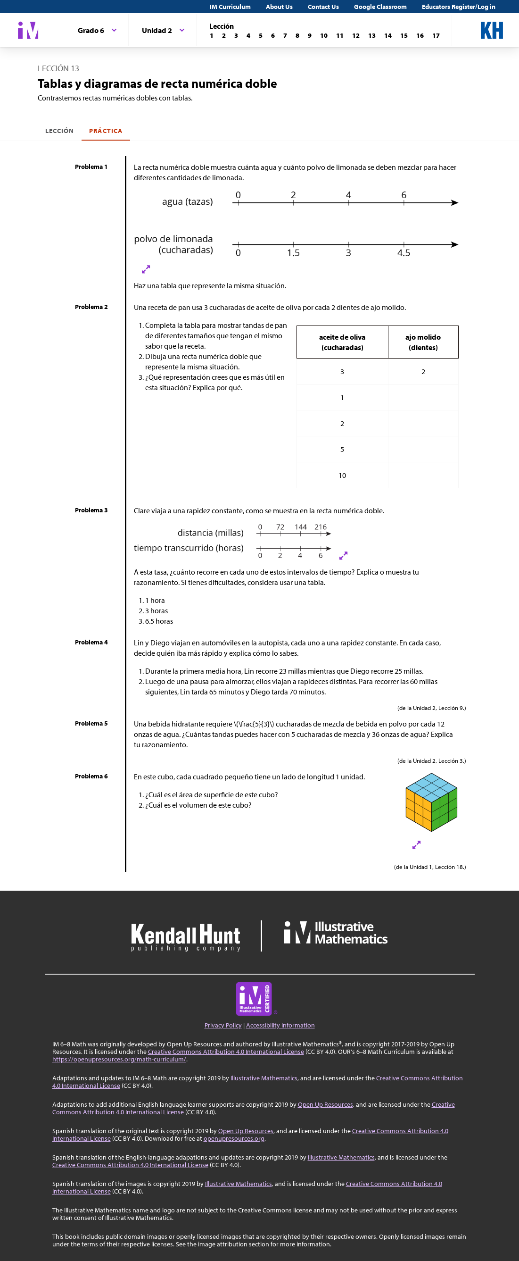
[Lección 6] (273, 35)
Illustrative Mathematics (264, 1078)
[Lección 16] (420, 35)
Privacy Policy (223, 1025)
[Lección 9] (310, 35)
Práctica (105, 130)
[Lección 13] (372, 35)
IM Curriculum (230, 6)
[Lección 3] (236, 35)
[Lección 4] (248, 35)
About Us (279, 6)
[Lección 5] (261, 35)
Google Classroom (380, 6)
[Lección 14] (388, 35)
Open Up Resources (325, 1104)
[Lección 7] (285, 35)
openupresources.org (234, 1138)
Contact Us (323, 6)
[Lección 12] (356, 35)
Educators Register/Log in (458, 6)
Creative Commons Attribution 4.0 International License (226, 1051)
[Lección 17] (436, 35)
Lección (59, 130)
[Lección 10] (324, 35)
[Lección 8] (297, 35)
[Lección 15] (404, 35)
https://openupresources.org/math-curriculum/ (119, 1059)
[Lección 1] (212, 35)
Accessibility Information (280, 1025)
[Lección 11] (340, 35)
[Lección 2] (224, 35)
